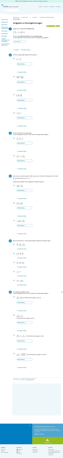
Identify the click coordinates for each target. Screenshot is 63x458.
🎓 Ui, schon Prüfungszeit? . (31, 1)
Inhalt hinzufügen (51, 26)
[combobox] (11, 10)
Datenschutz (51, 449)
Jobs (18, 450)
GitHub (19, 452)
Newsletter (20, 449)
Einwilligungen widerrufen (54, 450)
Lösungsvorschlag (25, 49)
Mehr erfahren (39, 434)
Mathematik (16, 17)
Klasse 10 (35, 17)
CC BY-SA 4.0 (22, 379)
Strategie (16, 49)
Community (19, 453)
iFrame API (35, 452)
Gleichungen (16, 19)
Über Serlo (3, 449)
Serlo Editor (35, 449)
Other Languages (4, 452)
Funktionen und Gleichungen (46, 17)
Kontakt (2, 450)
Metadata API (35, 450)
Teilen (57, 26)
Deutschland (25, 17)
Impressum (50, 454)
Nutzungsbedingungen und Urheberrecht (54, 453)
